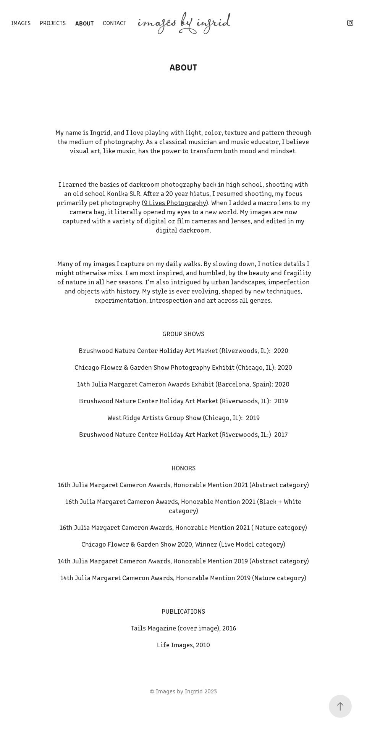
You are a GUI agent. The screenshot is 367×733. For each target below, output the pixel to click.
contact (114, 23)
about (84, 23)
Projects (53, 23)
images (21, 23)
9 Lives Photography (175, 202)
